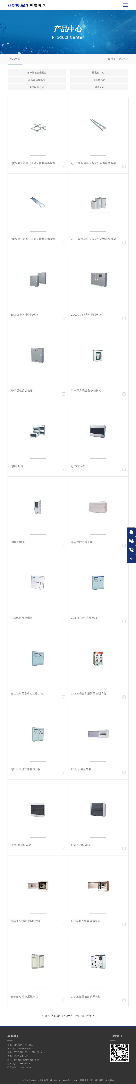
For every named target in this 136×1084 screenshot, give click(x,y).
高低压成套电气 (36, 79)
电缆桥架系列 (36, 87)
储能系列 (99, 87)
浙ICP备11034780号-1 (61, 1080)
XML (76, 1080)
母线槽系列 (99, 79)
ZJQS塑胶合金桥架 (37, 72)
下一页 (77, 1015)
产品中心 (15, 59)
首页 (113, 59)
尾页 (83, 1015)
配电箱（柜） (99, 72)
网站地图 (84, 1080)
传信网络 (109, 1080)
